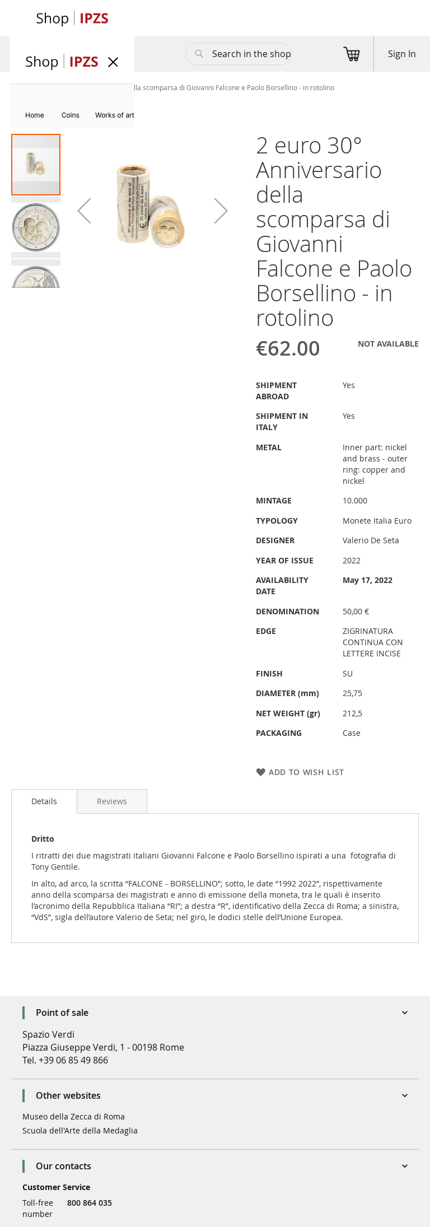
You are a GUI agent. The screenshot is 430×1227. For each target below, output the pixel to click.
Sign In (402, 54)
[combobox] (238, 54)
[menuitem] (34, 115)
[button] (84, 210)
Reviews (112, 801)
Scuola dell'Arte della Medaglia (80, 1130)
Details (44, 801)
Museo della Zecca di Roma (73, 1116)
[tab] (44, 801)
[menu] (72, 106)
